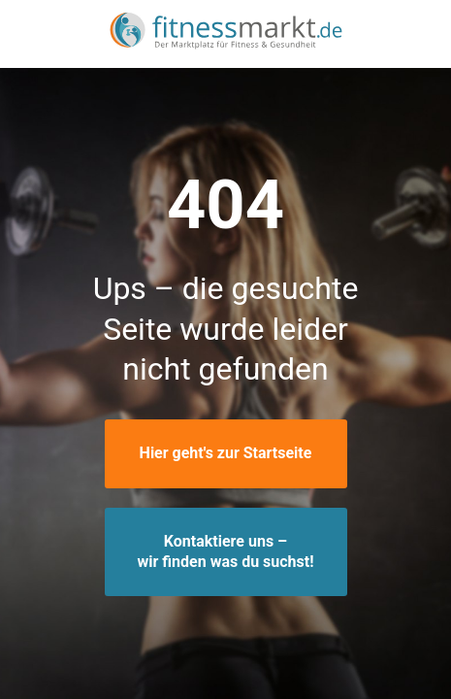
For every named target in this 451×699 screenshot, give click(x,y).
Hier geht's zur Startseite (226, 453)
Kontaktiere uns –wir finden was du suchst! (225, 551)
